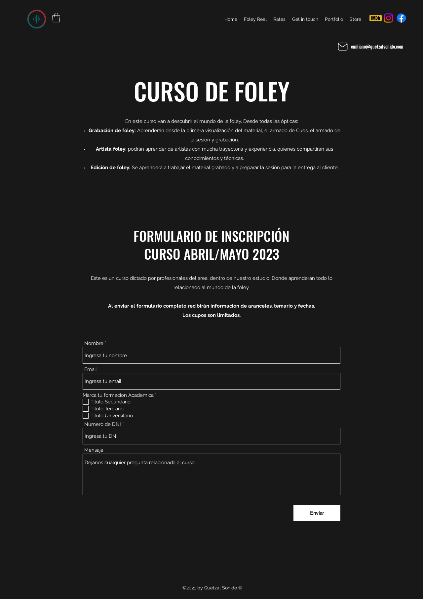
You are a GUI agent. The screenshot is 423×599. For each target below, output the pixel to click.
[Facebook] (401, 18)
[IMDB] (375, 18)
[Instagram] (388, 18)
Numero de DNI (102, 424)
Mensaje (93, 450)
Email (90, 369)
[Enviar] (316, 513)
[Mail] (342, 46)
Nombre (93, 343)
